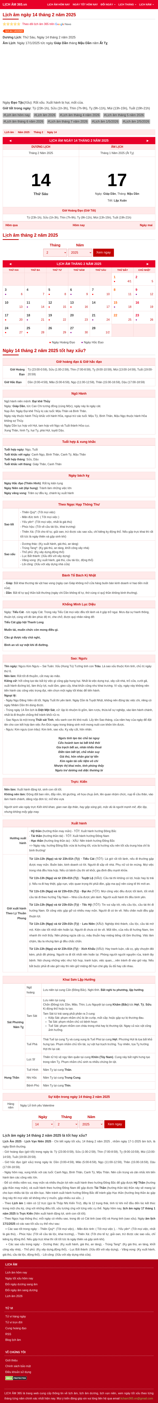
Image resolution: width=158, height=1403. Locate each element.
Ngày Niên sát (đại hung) (21, 488)
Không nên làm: (15, 794)
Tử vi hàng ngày (15, 1316)
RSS (8, 1334)
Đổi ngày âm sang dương (21, 1290)
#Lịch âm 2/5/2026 (136, 121)
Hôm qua (12, 225)
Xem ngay (103, 252)
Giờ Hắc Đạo (13, 382)
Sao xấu (9, 554)
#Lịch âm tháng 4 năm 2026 (80, 115)
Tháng (55, 245)
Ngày (42, 1117)
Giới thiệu (11, 1360)
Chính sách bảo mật (18, 1366)
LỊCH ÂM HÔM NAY (58, 4)
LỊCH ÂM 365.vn (15, 4)
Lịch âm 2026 (14, 1296)
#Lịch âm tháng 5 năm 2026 (124, 115)
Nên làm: (10, 676)
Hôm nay (79, 225)
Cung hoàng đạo (15, 1328)
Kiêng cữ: (11, 680)
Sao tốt (9, 524)
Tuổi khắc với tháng (17, 464)
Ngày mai (146, 225)
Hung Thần (11, 1077)
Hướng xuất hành (18, 841)
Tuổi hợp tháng (14, 459)
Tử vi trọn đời (13, 1322)
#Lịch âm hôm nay (17, 115)
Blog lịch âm (13, 1339)
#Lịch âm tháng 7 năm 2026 (68, 121)
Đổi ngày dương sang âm (21, 1284)
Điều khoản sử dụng (18, 1372)
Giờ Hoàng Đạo (17, 372)
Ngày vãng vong (15, 493)
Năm (80, 245)
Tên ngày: (11, 666)
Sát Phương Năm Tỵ (15, 1025)
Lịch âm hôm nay (16, 1272)
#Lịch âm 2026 (44, 115)
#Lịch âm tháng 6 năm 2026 (23, 121)
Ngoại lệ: (10, 695)
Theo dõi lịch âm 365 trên (46, 24)
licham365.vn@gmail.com (136, 1398)
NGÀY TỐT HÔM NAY (85, 4)
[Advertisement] (79, 73)
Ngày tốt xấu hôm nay (19, 1278)
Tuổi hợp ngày (14, 449)
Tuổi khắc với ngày (17, 454)
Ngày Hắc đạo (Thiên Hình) (22, 483)
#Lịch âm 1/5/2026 (105, 121)
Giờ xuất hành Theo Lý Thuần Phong (16, 913)
